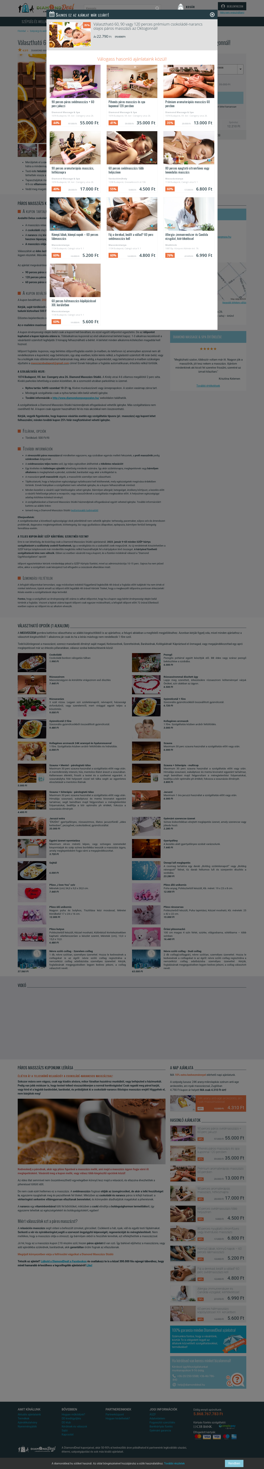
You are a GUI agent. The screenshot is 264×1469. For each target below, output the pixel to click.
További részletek (174, 1463)
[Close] (212, 15)
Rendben (234, 1463)
